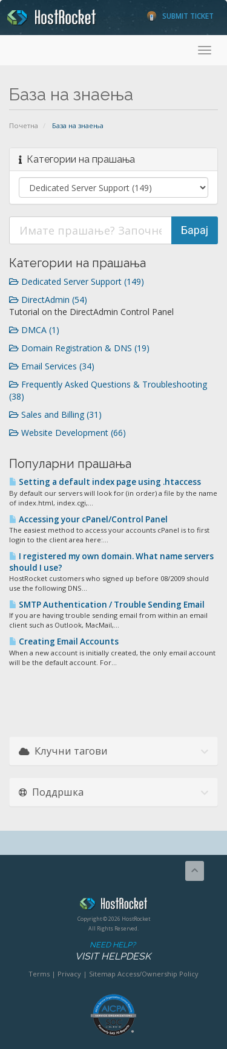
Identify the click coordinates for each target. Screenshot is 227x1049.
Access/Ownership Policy (158, 973)
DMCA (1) (34, 330)
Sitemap (102, 973)
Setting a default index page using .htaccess (105, 481)
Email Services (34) (51, 366)
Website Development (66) (67, 432)
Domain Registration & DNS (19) (79, 348)
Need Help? (112, 951)
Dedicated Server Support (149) (76, 281)
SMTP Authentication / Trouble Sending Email (107, 604)
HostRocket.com (113, 906)
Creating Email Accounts (64, 641)
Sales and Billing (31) (55, 414)
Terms (39, 973)
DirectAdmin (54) (48, 299)
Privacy (69, 973)
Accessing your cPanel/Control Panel (88, 519)
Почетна (23, 125)
